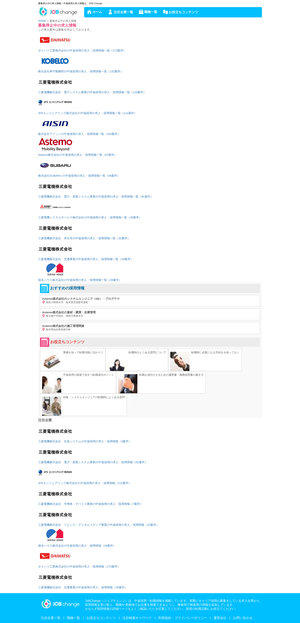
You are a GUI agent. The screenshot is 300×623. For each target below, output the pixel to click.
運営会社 (220, 618)
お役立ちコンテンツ (183, 12)
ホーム (97, 12)
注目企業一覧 (123, 12)
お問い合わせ (243, 618)
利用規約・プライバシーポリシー (182, 618)
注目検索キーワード (137, 618)
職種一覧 (150, 12)
